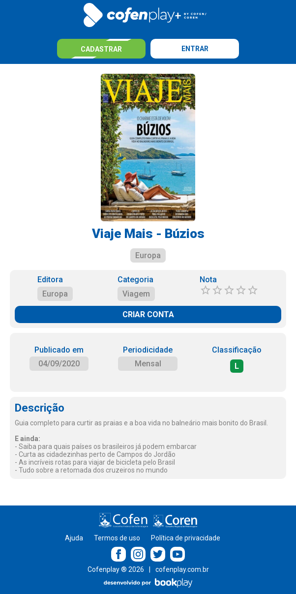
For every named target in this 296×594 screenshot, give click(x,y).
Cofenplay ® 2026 (116, 569)
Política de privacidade (185, 538)
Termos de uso (117, 538)
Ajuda (74, 538)
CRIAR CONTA (148, 314)
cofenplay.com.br (182, 569)
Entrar (194, 49)
